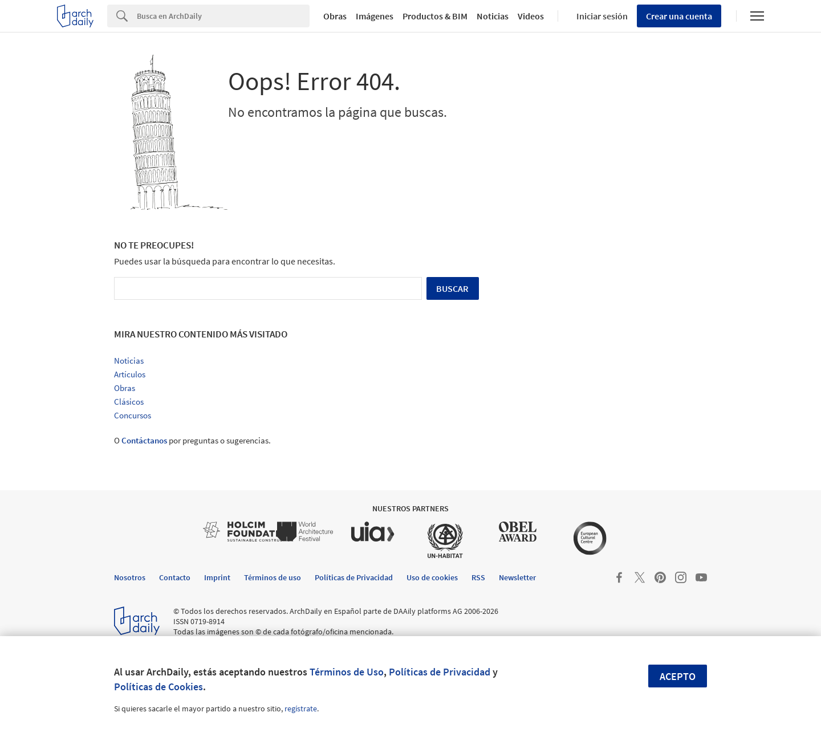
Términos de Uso (347, 671)
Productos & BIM (435, 16)
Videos (531, 16)
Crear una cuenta (679, 16)
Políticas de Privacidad (439, 671)
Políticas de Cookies (158, 686)
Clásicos (129, 401)
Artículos (129, 374)
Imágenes (374, 16)
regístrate (300, 708)
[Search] (223, 16)
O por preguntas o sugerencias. (192, 440)
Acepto (678, 676)
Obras (335, 16)
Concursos (132, 415)
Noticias (493, 16)
